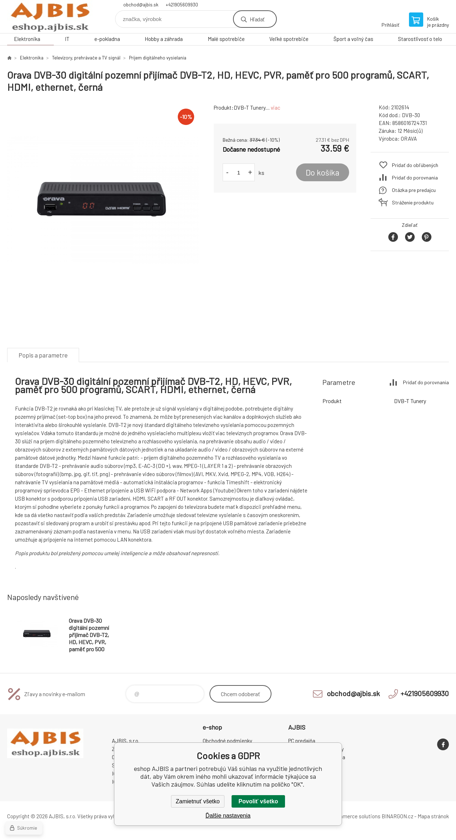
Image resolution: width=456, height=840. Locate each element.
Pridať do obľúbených (415, 165)
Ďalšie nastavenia (228, 816)
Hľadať (257, 19)
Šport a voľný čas (353, 39)
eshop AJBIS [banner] (50, 16)
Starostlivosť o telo (420, 39)
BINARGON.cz (397, 816)
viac (275, 107)
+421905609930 (182, 4)
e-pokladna (107, 39)
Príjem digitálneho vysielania (157, 58)
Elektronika (27, 39)
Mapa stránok (433, 816)
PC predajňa (301, 740)
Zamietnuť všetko (197, 801)
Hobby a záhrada (164, 39)
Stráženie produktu (413, 202)
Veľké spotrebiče (289, 39)
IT (67, 39)
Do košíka (323, 172)
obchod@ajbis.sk (141, 4)
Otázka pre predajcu (414, 190)
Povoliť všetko (258, 801)
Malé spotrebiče (226, 39)
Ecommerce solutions (354, 816)
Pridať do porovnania (415, 177)
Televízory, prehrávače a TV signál (86, 58)
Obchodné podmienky (227, 740)
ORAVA (409, 138)
